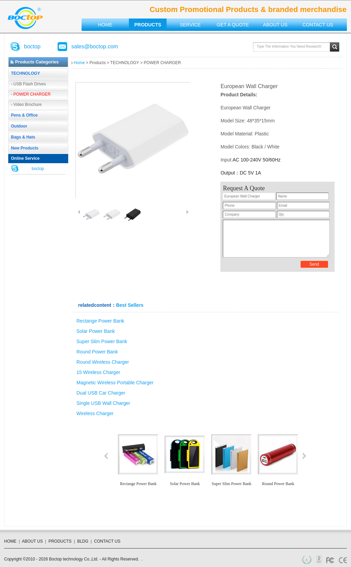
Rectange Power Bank (100, 321)
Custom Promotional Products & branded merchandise (25, 18)
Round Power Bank (97, 351)
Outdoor (19, 126)
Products (147, 24)
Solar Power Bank (95, 331)
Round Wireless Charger (102, 362)
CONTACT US (107, 541)
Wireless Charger (94, 413)
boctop (32, 46)
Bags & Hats (23, 137)
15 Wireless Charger (98, 372)
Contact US (317, 24)
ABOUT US (32, 541)
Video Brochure (27, 104)
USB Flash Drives (29, 84)
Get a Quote (233, 24)
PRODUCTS (59, 541)
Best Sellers (129, 305)
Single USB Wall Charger (103, 403)
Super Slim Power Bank (101, 341)
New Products (24, 148)
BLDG (82, 541)
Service (190, 24)
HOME (10, 541)
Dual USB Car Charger (100, 393)
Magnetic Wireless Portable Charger (115, 382)
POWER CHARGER (32, 94)
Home (105, 24)
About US (275, 24)
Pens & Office (24, 115)
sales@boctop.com (94, 46)
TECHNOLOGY (25, 73)
